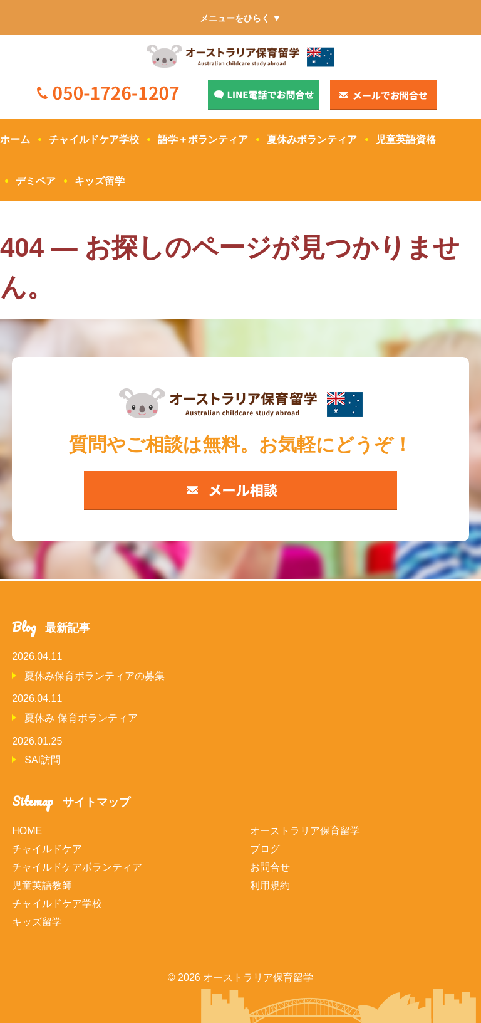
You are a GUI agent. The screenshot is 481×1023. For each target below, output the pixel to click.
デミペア (36, 181)
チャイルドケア (47, 849)
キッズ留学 (100, 181)
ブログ (265, 849)
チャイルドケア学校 (94, 139)
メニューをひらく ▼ (240, 18)
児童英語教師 (42, 885)
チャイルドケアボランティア (77, 867)
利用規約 (270, 885)
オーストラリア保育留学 (305, 830)
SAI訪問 (42, 760)
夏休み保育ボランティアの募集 (94, 676)
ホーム (15, 139)
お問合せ (270, 867)
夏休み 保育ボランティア (80, 718)
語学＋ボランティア (203, 139)
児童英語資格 (406, 139)
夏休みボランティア (312, 139)
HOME (27, 830)
